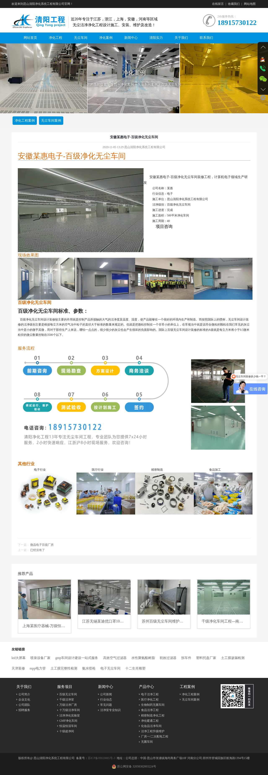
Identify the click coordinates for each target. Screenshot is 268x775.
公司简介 (24, 694)
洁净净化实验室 (69, 715)
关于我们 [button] (181, 37)
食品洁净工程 (150, 710)
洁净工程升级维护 (152, 731)
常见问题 (106, 704)
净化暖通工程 (150, 720)
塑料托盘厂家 (206, 658)
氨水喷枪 (89, 668)
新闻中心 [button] (131, 37)
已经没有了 (37, 550)
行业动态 (106, 699)
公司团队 (24, 704)
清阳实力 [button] (156, 37)
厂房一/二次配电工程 (154, 736)
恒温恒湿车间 (68, 726)
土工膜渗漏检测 (233, 658)
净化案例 (127, 84)
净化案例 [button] (106, 37)
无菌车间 (147, 741)
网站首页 (30, 37)
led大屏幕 (19, 658)
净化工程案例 (25, 120)
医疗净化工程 (150, 699)
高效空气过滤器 (115, 658)
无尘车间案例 (147, 84)
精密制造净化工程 (152, 715)
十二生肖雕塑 (135, 668)
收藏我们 (234, 3)
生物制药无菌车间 (152, 704)
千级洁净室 (66, 699)
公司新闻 (106, 694)
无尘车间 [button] (80, 37)
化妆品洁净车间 (151, 726)
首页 (113, 84)
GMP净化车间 (68, 720)
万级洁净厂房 (68, 704)
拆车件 (186, 658)
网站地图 (250, 3)
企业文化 (24, 699)
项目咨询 (164, 226)
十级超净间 (66, 731)
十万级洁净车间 (69, 710)
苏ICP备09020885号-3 (101, 758)
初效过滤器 (168, 658)
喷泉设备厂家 (40, 658)
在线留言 (218, 3)
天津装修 (18, 668)
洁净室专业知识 (110, 710)
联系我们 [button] (206, 37)
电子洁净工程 (150, 694)
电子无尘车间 (110, 668)
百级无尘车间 (171, 84)
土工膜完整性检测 (63, 668)
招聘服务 (24, 710)
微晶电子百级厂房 (42, 544)
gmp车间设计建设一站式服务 (76, 658)
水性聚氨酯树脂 (143, 658)
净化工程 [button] (55, 37)
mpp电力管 (38, 668)
